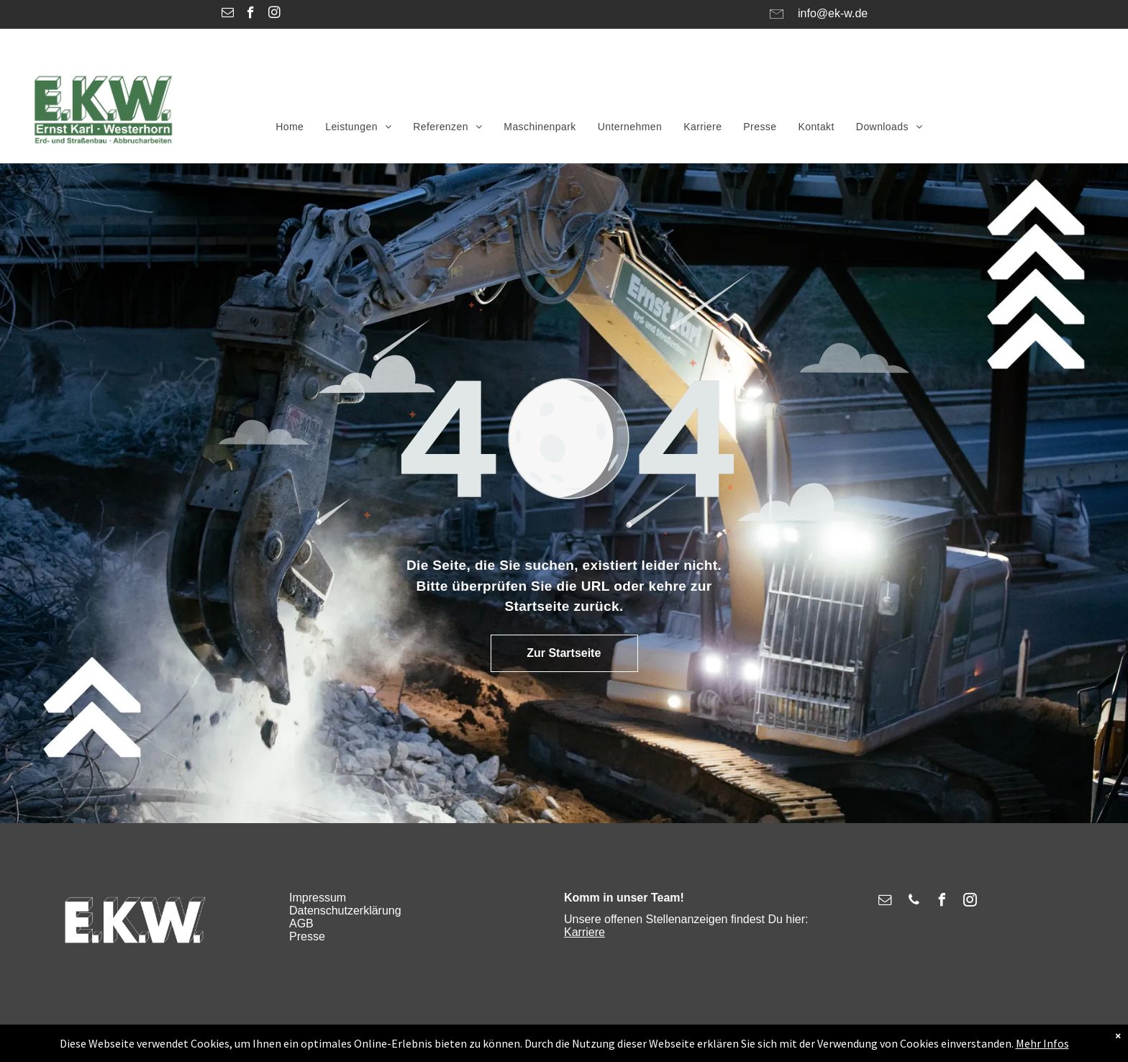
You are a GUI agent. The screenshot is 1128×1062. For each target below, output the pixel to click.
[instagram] (274, 14)
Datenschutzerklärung (345, 910)
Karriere (584, 932)
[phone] (914, 902)
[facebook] (251, 14)
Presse (307, 936)
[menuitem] (289, 126)
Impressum (317, 897)
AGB (301, 923)
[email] (228, 14)
